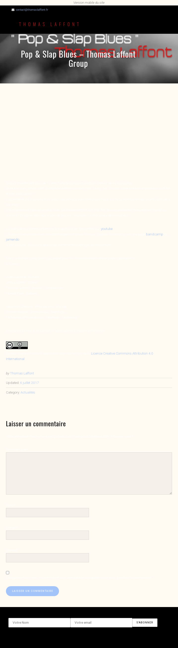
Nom (10, 505)
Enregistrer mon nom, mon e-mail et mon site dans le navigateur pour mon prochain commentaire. (79, 577)
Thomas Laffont (50, 24)
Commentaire (17, 449)
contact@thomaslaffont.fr (32, 9)
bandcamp (154, 234)
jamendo (12, 239)
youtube (107, 229)
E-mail (12, 528)
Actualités (28, 392)
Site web (12, 550)
